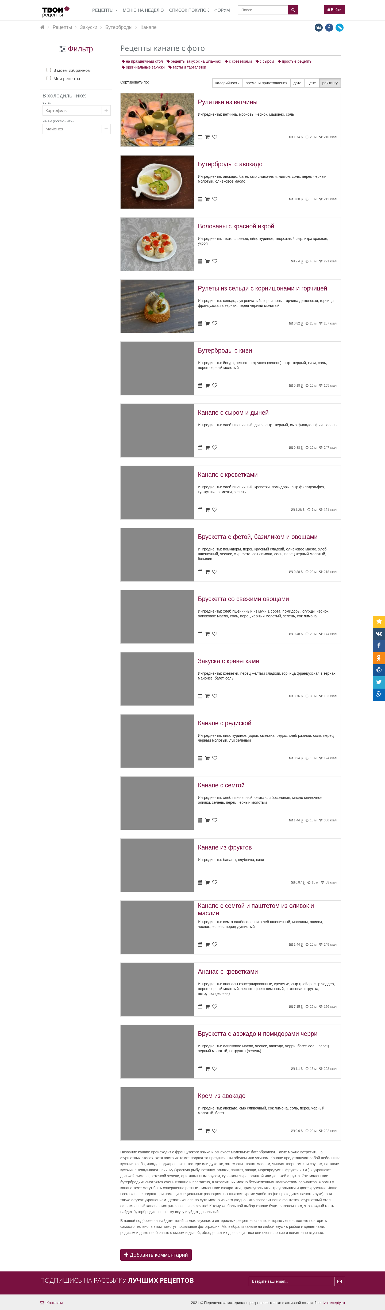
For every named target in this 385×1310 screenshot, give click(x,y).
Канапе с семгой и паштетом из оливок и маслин (256, 909)
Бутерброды (70, 299)
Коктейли (64, 363)
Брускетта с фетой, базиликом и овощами (258, 536)
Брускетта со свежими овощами (243, 598)
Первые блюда (69, 190)
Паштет (66, 291)
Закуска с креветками (228, 661)
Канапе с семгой (221, 785)
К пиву (65, 275)
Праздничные (71, 250)
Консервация (68, 385)
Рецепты (102, 10)
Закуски (63, 222)
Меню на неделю (143, 10)
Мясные (67, 258)
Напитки (63, 352)
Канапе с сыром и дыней (233, 412)
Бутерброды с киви (225, 350)
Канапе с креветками (227, 474)
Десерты (64, 374)
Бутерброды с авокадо (230, 164)
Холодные (68, 241)
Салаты (63, 212)
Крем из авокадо (221, 1095)
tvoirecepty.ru (334, 1303)
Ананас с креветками (228, 971)
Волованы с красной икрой (236, 226)
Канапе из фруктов (225, 847)
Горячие (67, 233)
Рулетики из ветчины (227, 102)
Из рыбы (67, 266)
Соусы (62, 331)
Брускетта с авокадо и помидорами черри (257, 1033)
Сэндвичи (73, 317)
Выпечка (64, 342)
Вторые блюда (69, 201)
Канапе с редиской (224, 723)
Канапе (70, 309)
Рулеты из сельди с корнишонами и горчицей (262, 288)
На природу (70, 283)
